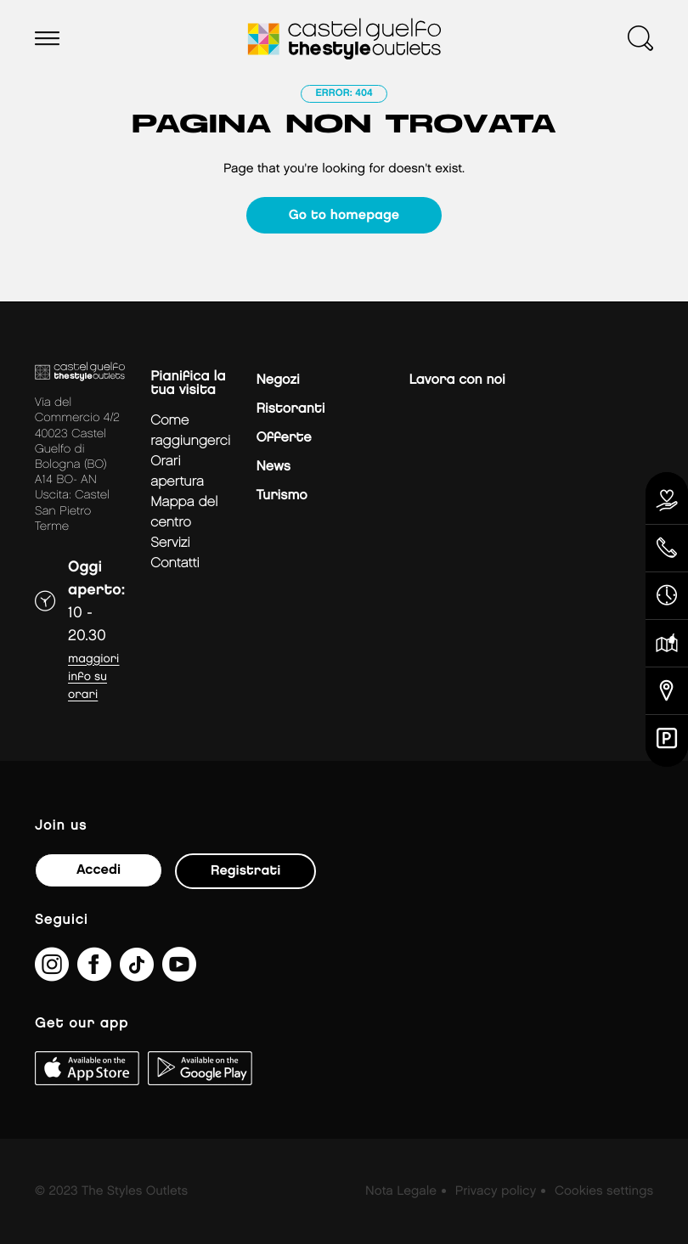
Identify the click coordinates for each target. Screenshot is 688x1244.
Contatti (175, 563)
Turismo (281, 495)
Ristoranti (290, 408)
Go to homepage (344, 215)
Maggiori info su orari (93, 677)
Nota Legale (401, 1191)
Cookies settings (604, 1191)
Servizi (170, 543)
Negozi (277, 380)
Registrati (245, 870)
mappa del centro (183, 512)
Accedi (98, 870)
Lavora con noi (457, 380)
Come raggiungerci (190, 431)
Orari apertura (177, 471)
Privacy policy (495, 1191)
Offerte (283, 437)
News (273, 466)
